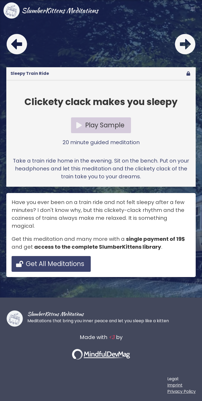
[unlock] (188, 73)
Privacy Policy (181, 391)
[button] (193, 9)
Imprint (175, 385)
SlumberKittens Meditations (50, 10)
